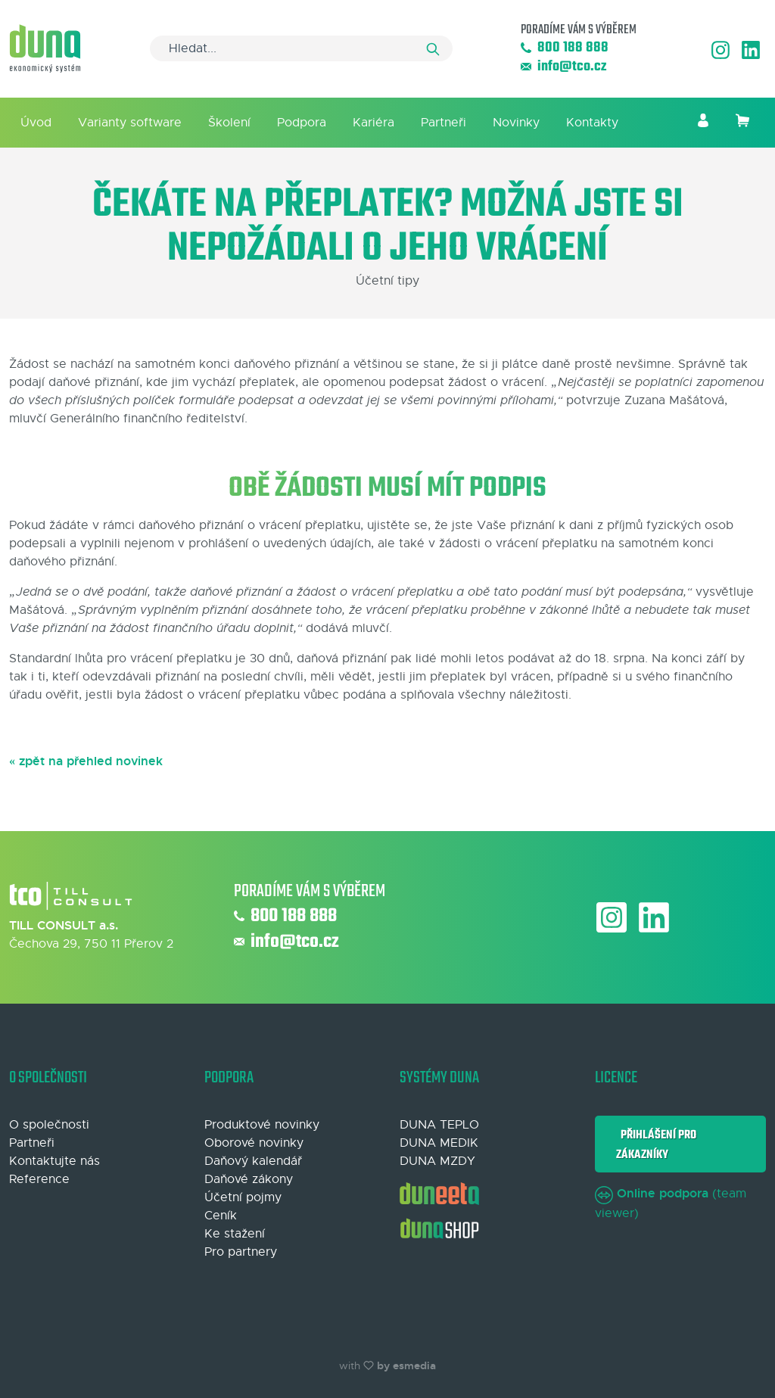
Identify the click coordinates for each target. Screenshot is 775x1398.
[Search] (301, 48)
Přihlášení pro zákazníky (656, 1145)
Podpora (301, 122)
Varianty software (130, 122)
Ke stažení (234, 1233)
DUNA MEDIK (439, 1142)
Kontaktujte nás (54, 1161)
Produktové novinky (261, 1124)
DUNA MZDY (437, 1161)
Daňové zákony (248, 1179)
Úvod (35, 122)
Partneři (443, 122)
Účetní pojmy (243, 1197)
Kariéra (373, 122)
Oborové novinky (253, 1142)
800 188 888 (564, 48)
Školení (229, 122)
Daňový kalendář (253, 1161)
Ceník (220, 1215)
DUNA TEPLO (439, 1124)
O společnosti (49, 1124)
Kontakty (592, 122)
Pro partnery (240, 1251)
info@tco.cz (563, 67)
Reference (39, 1179)
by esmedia (406, 1365)
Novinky (516, 122)
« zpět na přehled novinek (86, 761)
